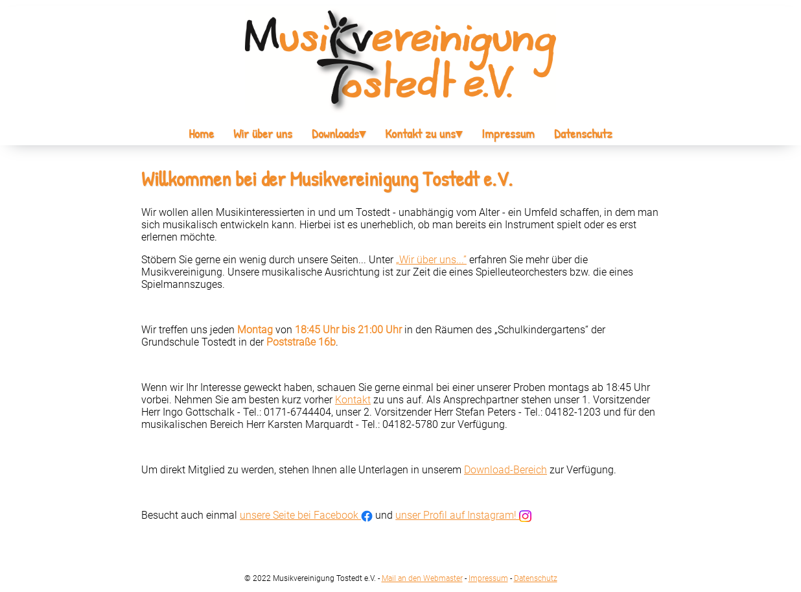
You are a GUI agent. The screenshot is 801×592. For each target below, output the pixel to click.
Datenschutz (583, 133)
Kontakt (353, 400)
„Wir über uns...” (431, 260)
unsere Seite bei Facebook (306, 515)
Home (201, 133)
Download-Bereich (505, 470)
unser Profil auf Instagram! (463, 515)
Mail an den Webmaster (422, 578)
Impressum (508, 133)
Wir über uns (262, 133)
